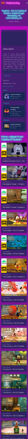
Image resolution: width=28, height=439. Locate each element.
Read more (7, 75)
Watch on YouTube (8, 86)
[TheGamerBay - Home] (10, 3)
